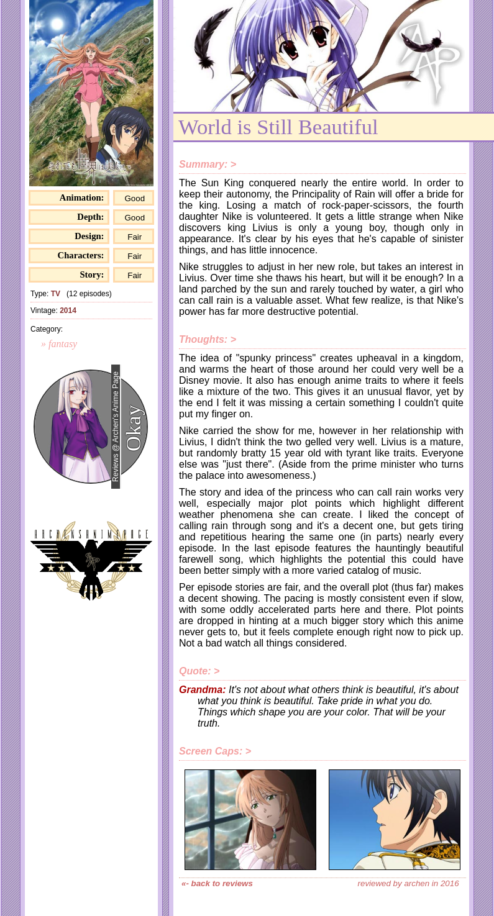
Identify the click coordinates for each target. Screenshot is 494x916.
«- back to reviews (217, 883)
